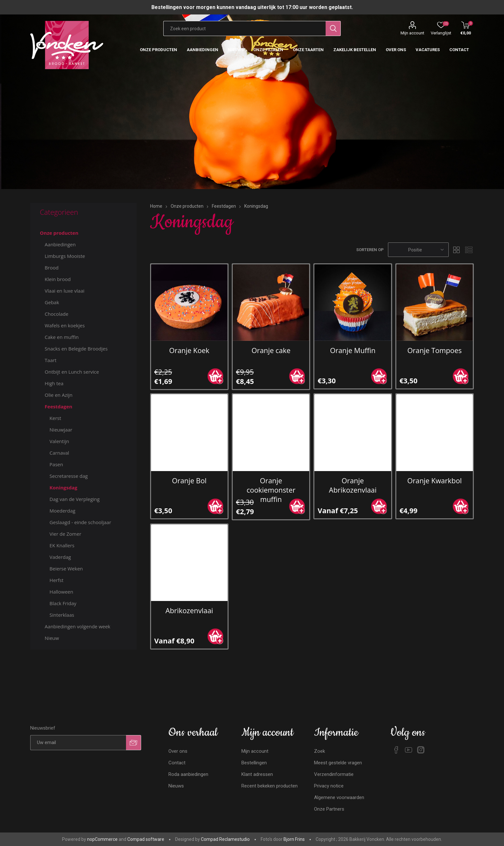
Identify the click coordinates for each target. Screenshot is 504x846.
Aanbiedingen (60, 244)
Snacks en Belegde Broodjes (76, 348)
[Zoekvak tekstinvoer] (244, 28)
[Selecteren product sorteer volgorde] (418, 249)
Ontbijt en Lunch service (72, 371)
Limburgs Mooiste (65, 256)
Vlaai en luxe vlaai (65, 290)
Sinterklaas (62, 615)
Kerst (55, 418)
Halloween (61, 591)
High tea (54, 383)
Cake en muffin (62, 337)
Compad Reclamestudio (225, 839)
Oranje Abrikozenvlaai (352, 485)
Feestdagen (58, 406)
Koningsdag (63, 487)
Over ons (177, 751)
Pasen (56, 464)
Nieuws (176, 786)
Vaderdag (60, 557)
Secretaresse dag (69, 476)
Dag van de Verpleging (75, 499)
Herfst (56, 580)
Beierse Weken (66, 568)
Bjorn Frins (294, 839)
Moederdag (62, 510)
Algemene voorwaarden (339, 797)
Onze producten (59, 233)
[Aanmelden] (78, 742)
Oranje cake (271, 350)
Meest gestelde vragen (338, 763)
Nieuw (52, 638)
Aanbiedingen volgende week (77, 626)
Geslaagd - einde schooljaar (80, 522)
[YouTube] (408, 750)
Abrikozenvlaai (189, 610)
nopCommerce (102, 839)
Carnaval (59, 453)
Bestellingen (254, 763)
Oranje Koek (189, 350)
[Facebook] (396, 750)
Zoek (319, 751)
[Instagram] (421, 750)
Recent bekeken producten (269, 786)
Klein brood (58, 279)
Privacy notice (329, 786)
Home (156, 206)
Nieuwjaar (61, 429)
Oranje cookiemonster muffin (271, 490)
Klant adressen (257, 774)
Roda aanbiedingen (188, 774)
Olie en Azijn (58, 395)
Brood (52, 267)
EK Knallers (62, 545)
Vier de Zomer (65, 534)
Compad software (145, 839)
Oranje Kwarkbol (434, 480)
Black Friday (63, 603)
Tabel (457, 249)
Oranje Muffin (352, 350)
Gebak (52, 302)
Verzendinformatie (334, 774)
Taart (50, 360)
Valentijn (59, 441)
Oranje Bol (189, 480)
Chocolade (56, 314)
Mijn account (412, 33)
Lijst (469, 249)
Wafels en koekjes (65, 325)
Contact (176, 763)
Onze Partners (329, 809)
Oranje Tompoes (434, 350)
